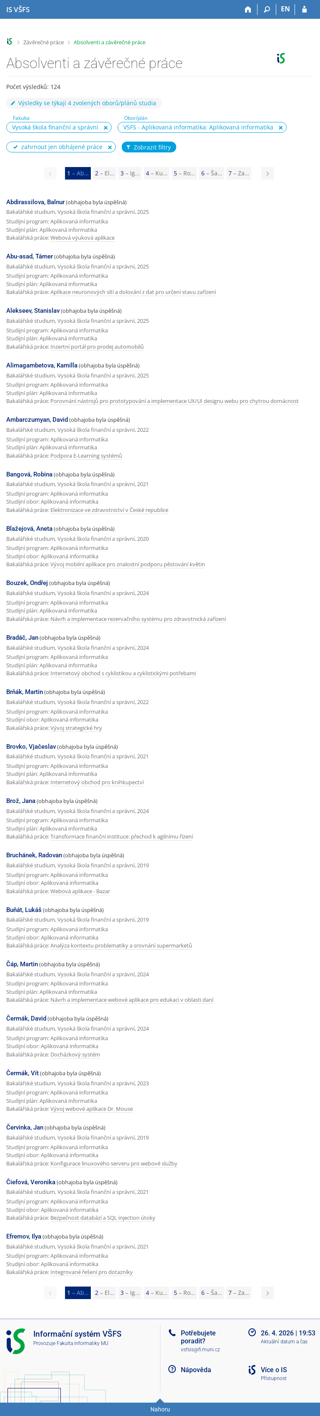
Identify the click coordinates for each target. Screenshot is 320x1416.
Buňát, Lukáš (24, 910)
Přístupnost (274, 1378)
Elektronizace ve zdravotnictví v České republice (109, 510)
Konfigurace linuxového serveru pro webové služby (114, 1163)
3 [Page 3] (130, 173)
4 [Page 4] (157, 173)
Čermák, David (26, 1018)
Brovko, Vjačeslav (31, 746)
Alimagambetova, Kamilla (42, 365)
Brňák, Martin (24, 692)
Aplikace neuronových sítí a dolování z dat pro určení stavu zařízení (133, 292)
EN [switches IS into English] (285, 8)
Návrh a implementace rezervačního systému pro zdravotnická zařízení (138, 619)
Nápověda (196, 1370)
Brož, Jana (20, 801)
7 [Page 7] (238, 173)
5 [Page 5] (184, 173)
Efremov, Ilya (23, 1236)
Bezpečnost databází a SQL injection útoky (102, 1217)
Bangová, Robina (29, 474)
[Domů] (248, 9)
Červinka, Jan (24, 1127)
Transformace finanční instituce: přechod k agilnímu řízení (121, 836)
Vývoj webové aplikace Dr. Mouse (91, 1108)
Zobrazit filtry (148, 147)
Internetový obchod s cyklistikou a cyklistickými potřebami (123, 673)
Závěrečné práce (43, 42)
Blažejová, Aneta (29, 528)
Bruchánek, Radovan (34, 855)
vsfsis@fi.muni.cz (200, 1350)
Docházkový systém (75, 1054)
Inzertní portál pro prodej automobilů (97, 346)
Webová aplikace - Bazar (80, 891)
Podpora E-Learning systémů (86, 455)
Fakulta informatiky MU (82, 1343)
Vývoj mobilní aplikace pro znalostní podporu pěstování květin (127, 564)
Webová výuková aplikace (82, 237)
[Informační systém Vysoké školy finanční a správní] (18, 9)
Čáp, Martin (22, 964)
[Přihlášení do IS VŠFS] (304, 9)
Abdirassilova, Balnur (35, 202)
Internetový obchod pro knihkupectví (97, 782)
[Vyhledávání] (267, 9)
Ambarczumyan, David (37, 419)
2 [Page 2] (104, 173)
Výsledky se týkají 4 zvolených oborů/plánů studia (83, 103)
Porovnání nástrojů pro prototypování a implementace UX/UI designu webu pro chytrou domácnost (174, 401)
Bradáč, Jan (22, 637)
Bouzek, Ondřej (27, 583)
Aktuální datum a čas (284, 1342)
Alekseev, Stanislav (33, 310)
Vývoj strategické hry (76, 728)
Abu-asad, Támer (29, 256)
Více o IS (274, 1370)
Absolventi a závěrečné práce (109, 42)
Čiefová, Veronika (30, 1182)
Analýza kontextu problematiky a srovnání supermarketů (121, 945)
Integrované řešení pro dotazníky (91, 1272)
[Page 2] (267, 173)
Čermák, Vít (22, 1073)
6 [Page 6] (211, 173)
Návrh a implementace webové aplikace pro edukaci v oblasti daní (131, 999)
